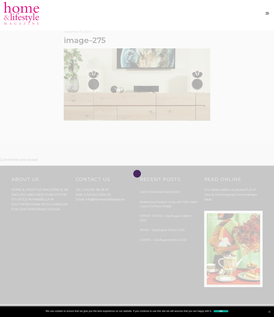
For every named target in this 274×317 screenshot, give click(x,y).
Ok (221, 311)
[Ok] (269, 312)
